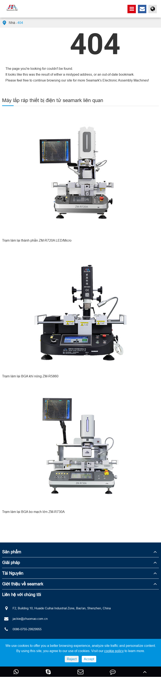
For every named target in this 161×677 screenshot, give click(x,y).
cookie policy (114, 651)
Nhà (12, 23)
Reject (72, 659)
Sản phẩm (11, 551)
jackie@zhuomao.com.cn (25, 619)
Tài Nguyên (12, 573)
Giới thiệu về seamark (22, 583)
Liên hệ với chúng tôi (21, 594)
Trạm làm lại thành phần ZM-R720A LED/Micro (36, 240)
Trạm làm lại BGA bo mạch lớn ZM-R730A (33, 512)
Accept (89, 659)
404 (20, 23)
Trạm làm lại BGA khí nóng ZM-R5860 (30, 376)
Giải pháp (11, 562)
